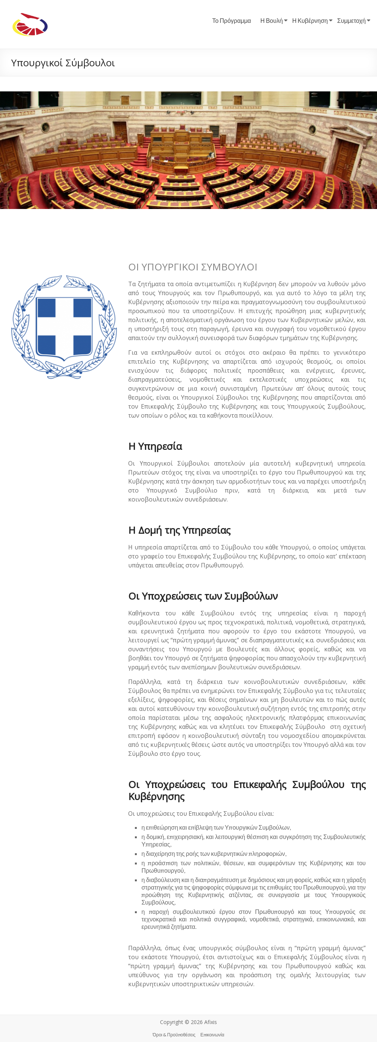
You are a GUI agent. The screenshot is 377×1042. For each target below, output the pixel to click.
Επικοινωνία (212, 1035)
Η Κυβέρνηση (310, 20)
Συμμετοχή (351, 20)
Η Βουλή (271, 20)
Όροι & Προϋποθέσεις (174, 1035)
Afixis (210, 1022)
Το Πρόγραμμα (231, 20)
